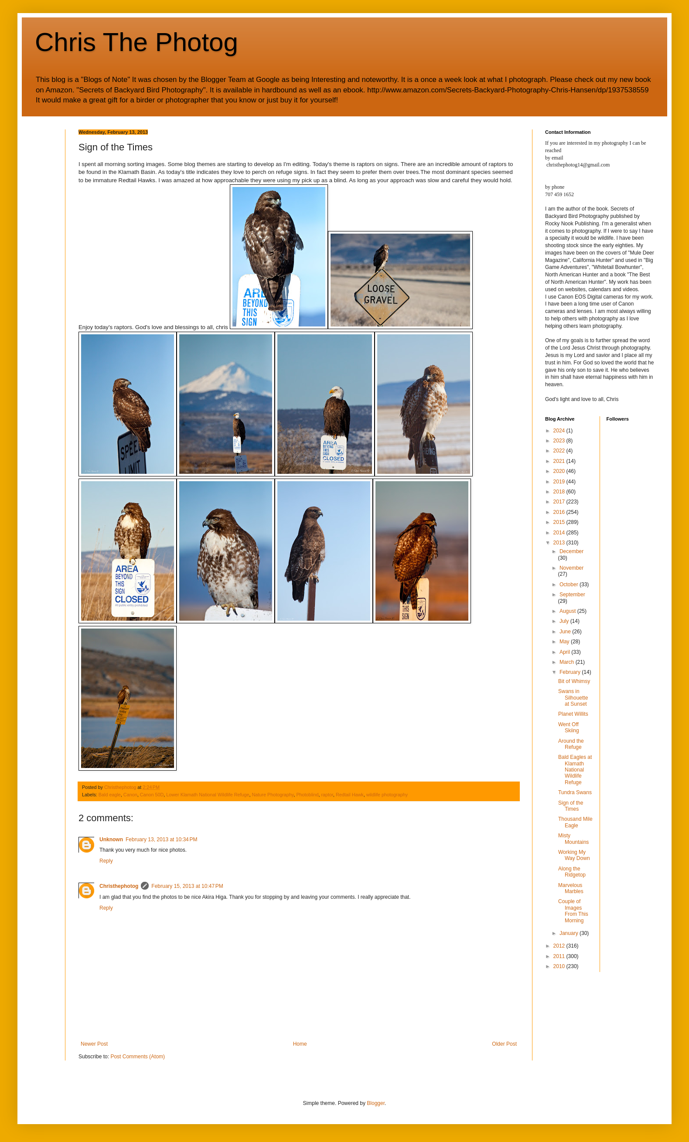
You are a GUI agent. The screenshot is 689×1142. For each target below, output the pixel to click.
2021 (559, 461)
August (568, 611)
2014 (559, 533)
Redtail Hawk (350, 794)
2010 (559, 966)
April (565, 652)
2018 (559, 492)
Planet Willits (573, 714)
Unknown (111, 839)
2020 (559, 471)
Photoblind (307, 794)
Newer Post (94, 1044)
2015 (559, 522)
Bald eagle (110, 794)
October (569, 584)
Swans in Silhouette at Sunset (573, 697)
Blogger (376, 1103)
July (564, 621)
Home (300, 1044)
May (565, 642)
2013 (559, 543)
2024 (559, 431)
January (569, 933)
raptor (327, 794)
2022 (559, 451)
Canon (130, 794)
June (565, 632)
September (572, 594)
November (571, 568)
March (567, 662)
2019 (559, 482)
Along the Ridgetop (572, 872)
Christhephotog (118, 886)
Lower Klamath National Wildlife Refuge (207, 794)
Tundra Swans (575, 792)
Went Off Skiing (568, 727)
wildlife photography (387, 794)
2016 (559, 512)
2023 (559, 441)
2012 (559, 946)
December (571, 551)
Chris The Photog (136, 42)
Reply (106, 861)
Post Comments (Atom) (137, 1057)
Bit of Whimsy (574, 681)
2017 (559, 502)
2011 (559, 956)
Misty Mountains (573, 839)
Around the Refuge (571, 744)
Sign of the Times (570, 806)
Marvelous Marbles (570, 888)
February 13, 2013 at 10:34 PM (161, 839)
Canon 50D (152, 794)
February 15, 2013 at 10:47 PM (187, 886)
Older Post (504, 1044)
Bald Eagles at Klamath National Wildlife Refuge (575, 769)
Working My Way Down (574, 855)
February (570, 672)
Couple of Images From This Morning (573, 910)
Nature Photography (273, 794)
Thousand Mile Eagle (575, 822)
